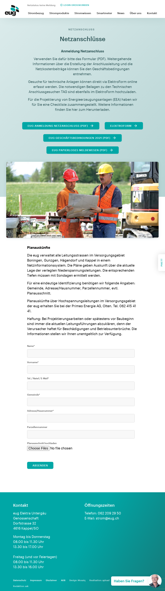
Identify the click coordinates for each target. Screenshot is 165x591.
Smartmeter (104, 13)
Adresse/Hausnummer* (40, 412)
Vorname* (33, 363)
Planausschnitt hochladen (42, 445)
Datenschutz (19, 580)
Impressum (36, 580)
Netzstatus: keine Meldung (41, 5)
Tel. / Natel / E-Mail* (38, 380)
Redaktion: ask (20, 586)
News (120, 13)
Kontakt (152, 13)
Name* (31, 347)
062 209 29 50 (109, 513)
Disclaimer (51, 580)
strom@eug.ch (107, 518)
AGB (63, 580)
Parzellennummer (37, 428)
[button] (36, 13)
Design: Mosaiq (77, 580)
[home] (12, 11)
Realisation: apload (99, 580)
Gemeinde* (33, 396)
